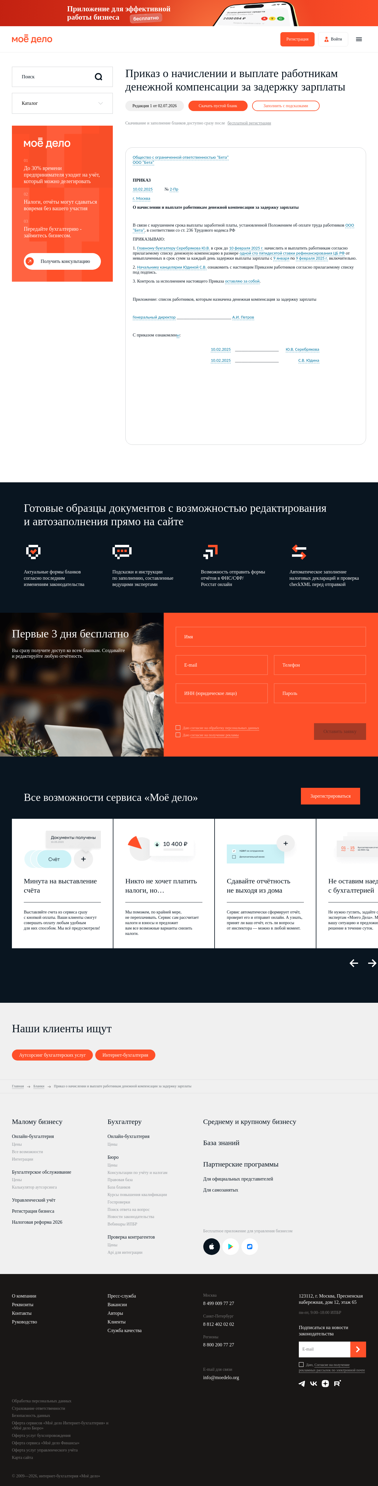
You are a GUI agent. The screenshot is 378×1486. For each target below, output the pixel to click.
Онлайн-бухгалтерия (33, 1136)
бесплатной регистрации (249, 123)
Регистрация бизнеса (33, 1211)
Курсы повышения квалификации (137, 1194)
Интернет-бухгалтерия (125, 1055)
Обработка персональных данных (41, 1401)
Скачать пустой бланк (218, 106)
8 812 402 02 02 (218, 1324)
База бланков (118, 1187)
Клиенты (116, 1321)
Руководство (24, 1321)
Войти (336, 39)
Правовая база (120, 1180)
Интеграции (22, 1159)
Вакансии (117, 1304)
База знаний (221, 1143)
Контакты (22, 1313)
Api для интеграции (124, 1252)
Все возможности (27, 1152)
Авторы (115, 1313)
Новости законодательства (130, 1216)
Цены (17, 1144)
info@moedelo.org (221, 1377)
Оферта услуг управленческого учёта (45, 1450)
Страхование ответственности (38, 1408)
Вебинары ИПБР (122, 1224)
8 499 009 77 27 (218, 1303)
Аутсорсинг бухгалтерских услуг (52, 1055)
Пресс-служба (121, 1295)
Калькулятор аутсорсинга (34, 1187)
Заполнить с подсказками (285, 106)
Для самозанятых (220, 1189)
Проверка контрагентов (131, 1236)
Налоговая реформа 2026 (37, 1222)
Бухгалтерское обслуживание (41, 1172)
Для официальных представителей (238, 1178)
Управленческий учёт (33, 1200)
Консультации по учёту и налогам (137, 1172)
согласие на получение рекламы (214, 735)
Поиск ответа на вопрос (128, 1209)
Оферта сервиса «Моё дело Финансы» (45, 1443)
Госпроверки (118, 1202)
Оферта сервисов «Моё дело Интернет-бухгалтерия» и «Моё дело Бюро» (60, 1425)
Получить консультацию (65, 261)
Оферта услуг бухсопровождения (41, 1435)
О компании (24, 1295)
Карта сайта (22, 1457)
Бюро (112, 1157)
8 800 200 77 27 (218, 1344)
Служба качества (124, 1330)
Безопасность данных (31, 1415)
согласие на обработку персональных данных (224, 728)
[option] (59, 564)
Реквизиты (22, 1304)
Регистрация (297, 39)
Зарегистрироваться (330, 796)
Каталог (30, 103)
